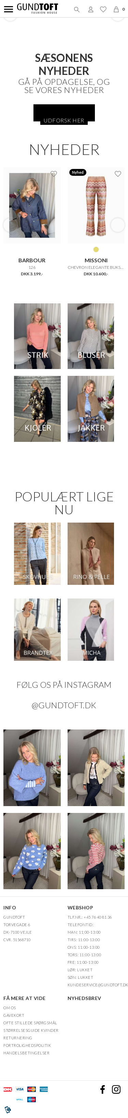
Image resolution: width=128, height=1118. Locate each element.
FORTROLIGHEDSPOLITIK (27, 1045)
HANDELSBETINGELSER (26, 1052)
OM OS (9, 1007)
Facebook (102, 1089)
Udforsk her (64, 120)
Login (90, 9)
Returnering (17, 1037)
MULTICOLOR (96, 249)
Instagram (116, 1089)
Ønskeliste (103, 9)
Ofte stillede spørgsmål (30, 1022)
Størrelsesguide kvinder (31, 1030)
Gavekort (13, 1015)
